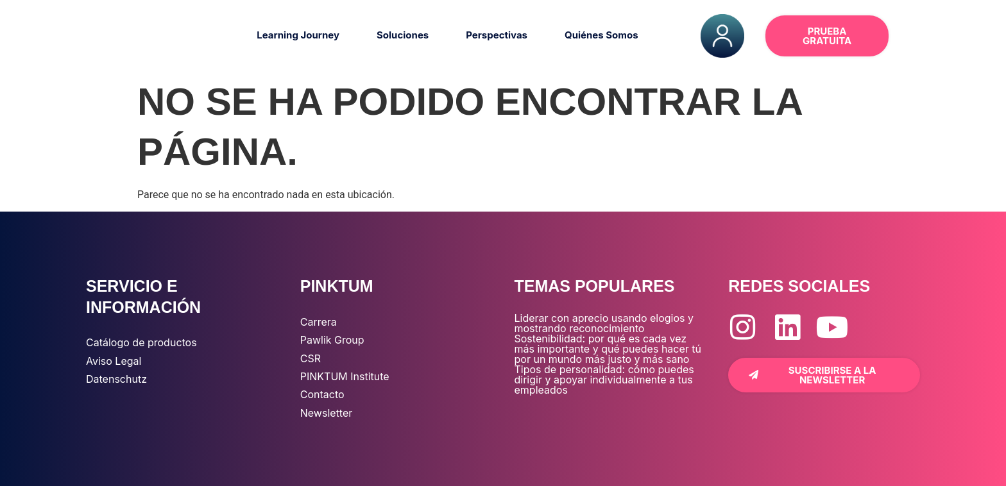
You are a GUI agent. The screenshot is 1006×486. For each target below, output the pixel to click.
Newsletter (326, 412)
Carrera (318, 321)
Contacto (322, 394)
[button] (920, 35)
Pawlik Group (332, 339)
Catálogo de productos (141, 342)
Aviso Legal (113, 361)
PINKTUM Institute (344, 376)
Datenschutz (116, 379)
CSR (310, 358)
